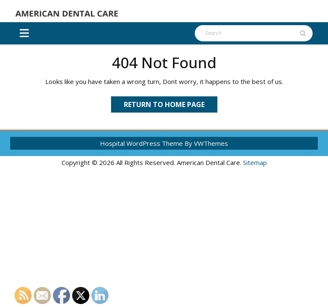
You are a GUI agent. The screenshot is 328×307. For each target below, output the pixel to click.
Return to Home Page (170, 106)
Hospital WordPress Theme (141, 143)
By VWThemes (206, 143)
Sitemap (255, 162)
